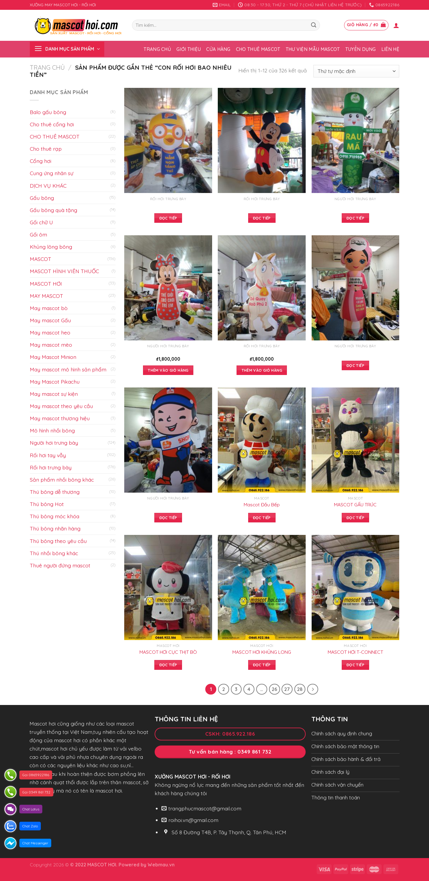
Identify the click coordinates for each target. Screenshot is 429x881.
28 (300, 689)
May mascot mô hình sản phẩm (68, 369)
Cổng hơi (40, 161)
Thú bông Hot (47, 504)
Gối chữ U (41, 222)
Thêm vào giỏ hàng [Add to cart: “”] (168, 370)
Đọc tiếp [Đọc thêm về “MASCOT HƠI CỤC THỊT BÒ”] (168, 664)
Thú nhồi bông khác (54, 553)
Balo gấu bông (48, 112)
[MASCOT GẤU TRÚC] (356, 440)
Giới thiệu (188, 49)
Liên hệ (390, 49)
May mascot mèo (51, 344)
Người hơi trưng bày (54, 442)
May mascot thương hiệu (60, 418)
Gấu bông (42, 197)
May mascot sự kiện (54, 393)
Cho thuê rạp (46, 148)
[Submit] (313, 25)
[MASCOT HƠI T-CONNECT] (356, 587)
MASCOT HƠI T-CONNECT (355, 652)
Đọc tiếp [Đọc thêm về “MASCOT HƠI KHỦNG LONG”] (262, 664)
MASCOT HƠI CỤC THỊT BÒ (168, 652)
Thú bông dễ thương (55, 491)
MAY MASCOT (46, 295)
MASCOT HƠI (46, 283)
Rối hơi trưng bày (51, 467)
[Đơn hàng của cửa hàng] (356, 71)
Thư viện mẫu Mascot (313, 49)
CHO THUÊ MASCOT (55, 136)
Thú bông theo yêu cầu (58, 541)
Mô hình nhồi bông (52, 430)
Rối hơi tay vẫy (48, 455)
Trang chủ (157, 49)
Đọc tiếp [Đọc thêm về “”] (168, 218)
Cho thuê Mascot (258, 49)
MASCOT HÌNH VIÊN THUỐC (64, 271)
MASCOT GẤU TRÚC (355, 505)
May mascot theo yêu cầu (61, 406)
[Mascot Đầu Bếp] (262, 440)
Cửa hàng (218, 49)
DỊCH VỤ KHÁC (48, 185)
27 (287, 689)
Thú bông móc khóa (54, 516)
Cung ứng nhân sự (51, 173)
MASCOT (40, 259)
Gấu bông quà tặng (53, 210)
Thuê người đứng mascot (60, 565)
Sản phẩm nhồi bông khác (62, 479)
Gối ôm (38, 234)
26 (274, 689)
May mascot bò (49, 308)
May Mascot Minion (53, 357)
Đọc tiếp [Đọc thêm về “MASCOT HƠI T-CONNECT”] (355, 664)
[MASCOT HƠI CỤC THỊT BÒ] (168, 587)
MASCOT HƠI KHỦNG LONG (261, 652)
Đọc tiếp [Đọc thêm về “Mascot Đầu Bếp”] (262, 517)
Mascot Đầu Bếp (262, 505)
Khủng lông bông (51, 246)
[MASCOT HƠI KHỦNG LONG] (262, 587)
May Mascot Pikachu (55, 381)
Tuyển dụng (360, 49)
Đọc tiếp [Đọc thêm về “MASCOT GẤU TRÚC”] (355, 517)
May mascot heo (50, 332)
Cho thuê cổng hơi (52, 124)
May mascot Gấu (50, 320)
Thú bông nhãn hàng (55, 528)
